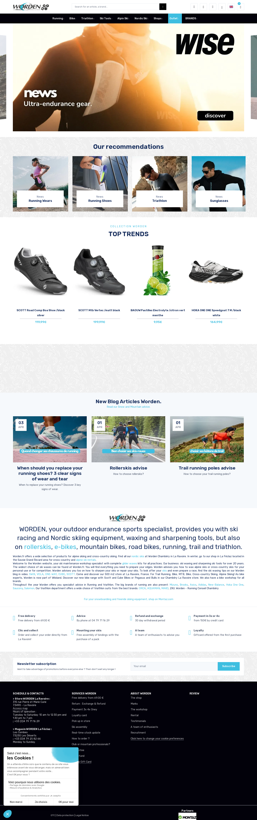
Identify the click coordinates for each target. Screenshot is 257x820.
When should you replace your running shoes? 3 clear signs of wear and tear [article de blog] (50, 473)
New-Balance (216, 584)
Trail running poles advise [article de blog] (207, 468)
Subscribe (228, 666)
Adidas (202, 584)
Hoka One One (235, 584)
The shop (136, 697)
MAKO (164, 588)
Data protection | (66, 815)
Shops (158, 18)
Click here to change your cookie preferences (157, 738)
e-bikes (65, 547)
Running (57, 18)
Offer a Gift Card (81, 761)
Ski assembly (79, 727)
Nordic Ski (141, 18)
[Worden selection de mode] (222, 6)
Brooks (184, 584)
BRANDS (190, 18)
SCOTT (71, 574)
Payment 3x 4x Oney (84, 709)
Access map (20, 708)
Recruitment (138, 732)
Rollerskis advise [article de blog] (128, 468)
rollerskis (37, 547)
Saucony (18, 588)
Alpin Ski (122, 18)
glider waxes (129, 563)
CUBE (61, 574)
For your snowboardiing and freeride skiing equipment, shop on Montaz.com (128, 599)
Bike (72, 18)
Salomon (29, 588)
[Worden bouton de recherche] (162, 6)
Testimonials (138, 721)
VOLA (40, 574)
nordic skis (138, 556)
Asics (193, 584)
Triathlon (87, 18)
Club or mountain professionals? (91, 744)
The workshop (139, 709)
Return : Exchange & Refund (88, 703)
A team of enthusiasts (144, 727)
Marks (134, 703)
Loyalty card (79, 715)
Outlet (174, 18)
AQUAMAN (153, 588)
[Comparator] (212, 6)
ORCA (142, 588)
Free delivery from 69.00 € (88, 697)
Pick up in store (81, 721)
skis (165, 570)
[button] (194, 6)
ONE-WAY (51, 574)
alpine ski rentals (86, 559)
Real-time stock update (86, 732)
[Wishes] (203, 6)
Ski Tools (105, 18)
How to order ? (81, 738)
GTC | (54, 815)
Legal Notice (82, 815)
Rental (134, 715)
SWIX (32, 574)
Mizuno (174, 584)
